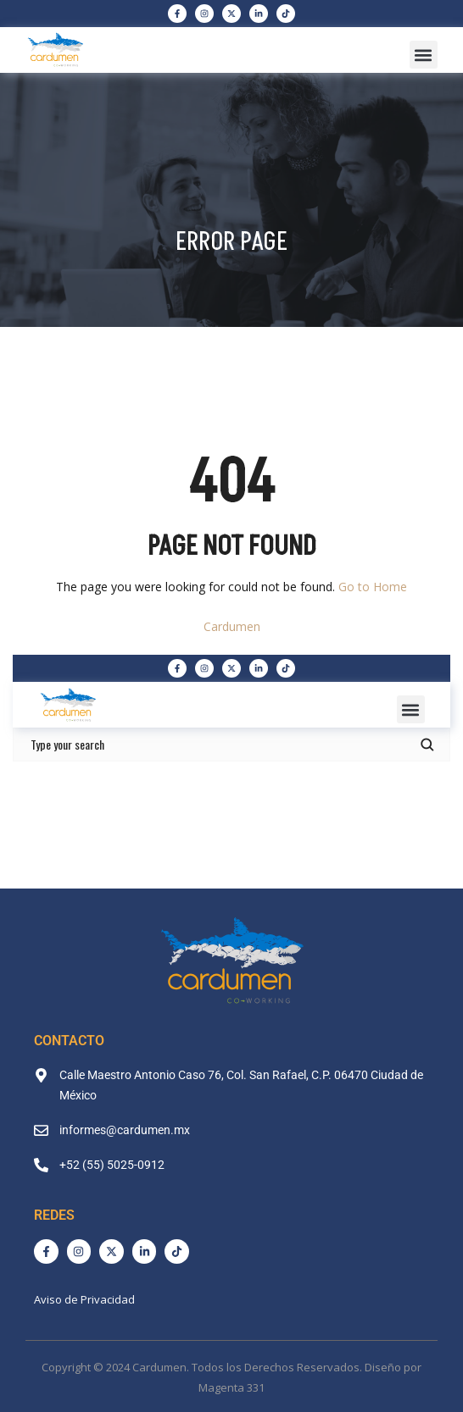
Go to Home (372, 587)
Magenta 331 (231, 1387)
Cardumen (232, 626)
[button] (424, 55)
